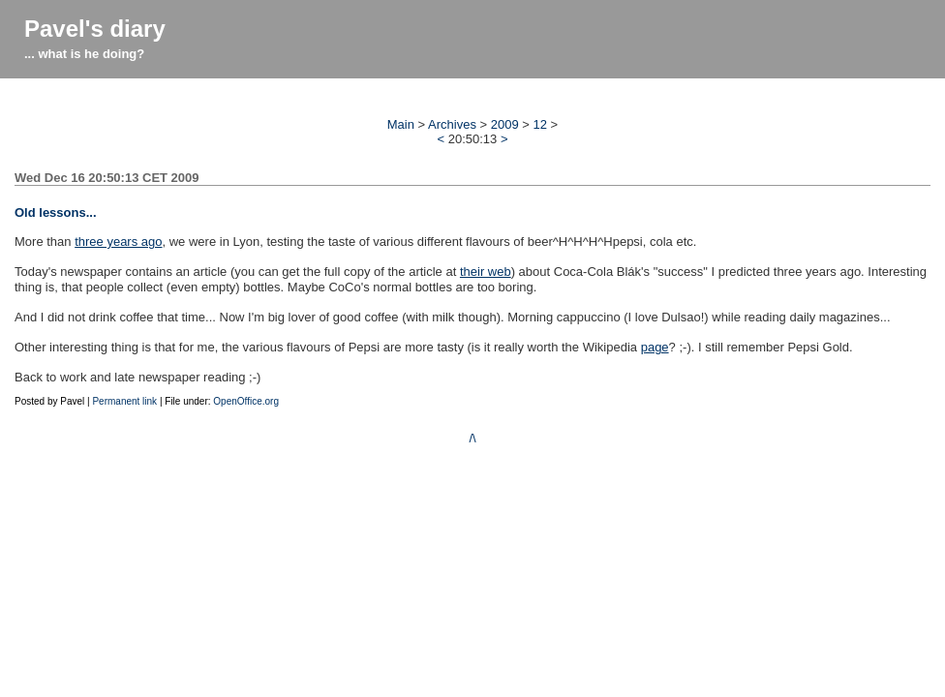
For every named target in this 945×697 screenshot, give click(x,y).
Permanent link (124, 401)
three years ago (118, 241)
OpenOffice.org (246, 401)
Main (400, 124)
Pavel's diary (95, 28)
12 (540, 124)
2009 (505, 124)
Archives (452, 124)
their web (485, 271)
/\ (472, 438)
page (655, 347)
